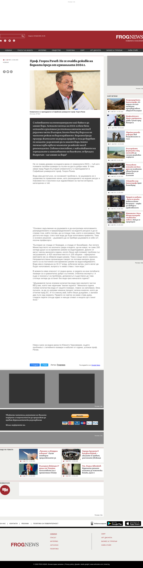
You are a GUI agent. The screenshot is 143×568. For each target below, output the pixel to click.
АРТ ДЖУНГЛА (95, 50)
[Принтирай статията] (11, 71)
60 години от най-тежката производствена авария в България (134, 105)
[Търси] (23, 36)
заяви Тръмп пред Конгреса (134, 119)
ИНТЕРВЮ (42, 50)
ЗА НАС (3, 523)
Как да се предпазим (133, 217)
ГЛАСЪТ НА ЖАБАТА (25, 50)
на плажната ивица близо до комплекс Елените (134, 170)
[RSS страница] (14, 41)
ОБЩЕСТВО (56, 50)
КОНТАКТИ (14, 523)
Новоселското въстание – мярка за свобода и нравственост (133, 202)
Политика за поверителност (45, 523)
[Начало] (1, 41)
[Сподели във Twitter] (7, 71)
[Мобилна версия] (98, 523)
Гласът (53, 537)
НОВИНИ (8, 50)
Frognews (61, 365)
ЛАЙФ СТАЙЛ (133, 50)
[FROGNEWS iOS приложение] (133, 523)
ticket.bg (107, 564)
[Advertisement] (66, 205)
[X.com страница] (9, 41)
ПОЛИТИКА (70, 50)
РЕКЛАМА (25, 523)
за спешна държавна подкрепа (133, 152)
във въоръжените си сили (133, 135)
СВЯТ (82, 50)
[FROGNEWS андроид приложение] (115, 523)
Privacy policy (69, 564)
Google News (96, 365)
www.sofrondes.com (96, 564)
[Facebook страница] (5, 41)
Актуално (54, 545)
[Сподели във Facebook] (4, 71)
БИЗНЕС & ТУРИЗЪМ (114, 50)
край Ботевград (133, 183)
